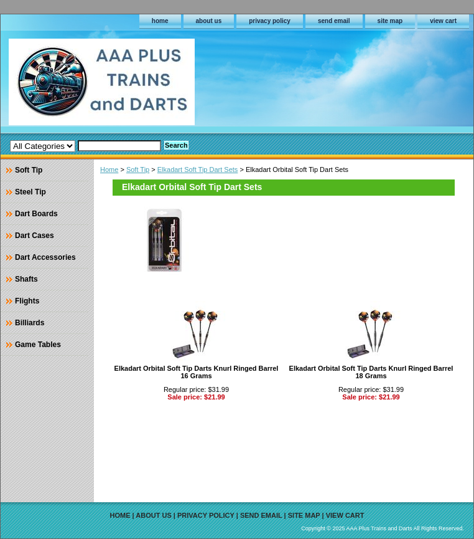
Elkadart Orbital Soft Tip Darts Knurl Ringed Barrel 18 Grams (371, 372)
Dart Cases (34, 235)
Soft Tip (137, 169)
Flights (27, 301)
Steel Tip (30, 192)
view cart (443, 20)
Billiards (29, 322)
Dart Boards (36, 213)
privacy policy (269, 20)
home (160, 20)
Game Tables (38, 344)
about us (209, 20)
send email (334, 20)
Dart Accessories (45, 257)
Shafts (26, 279)
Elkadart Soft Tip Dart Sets (197, 169)
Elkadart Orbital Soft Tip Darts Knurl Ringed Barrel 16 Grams (196, 372)
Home (109, 169)
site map (390, 20)
